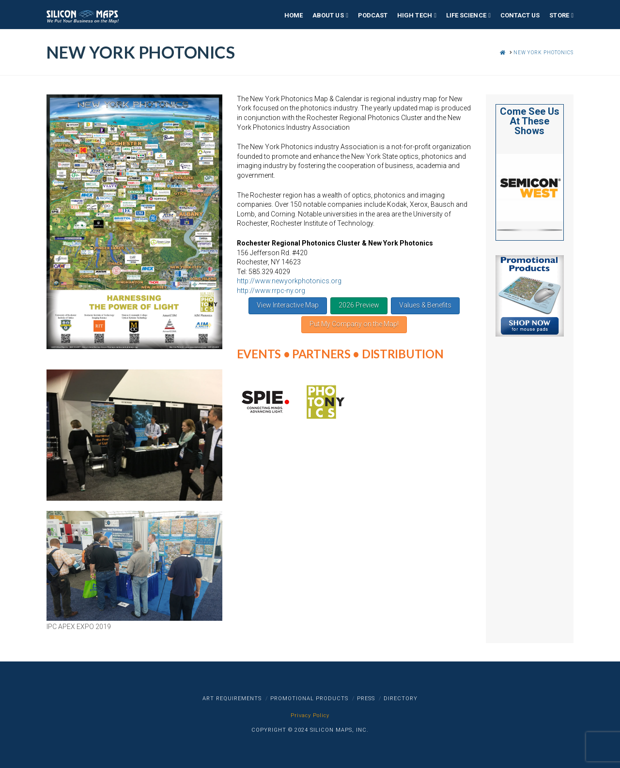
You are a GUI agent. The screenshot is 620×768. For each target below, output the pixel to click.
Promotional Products (309, 698)
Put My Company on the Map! (354, 324)
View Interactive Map (288, 305)
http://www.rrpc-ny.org (271, 290)
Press (366, 698)
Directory (401, 698)
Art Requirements (232, 698)
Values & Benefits (425, 305)
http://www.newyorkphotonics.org (289, 281)
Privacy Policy (310, 715)
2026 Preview (359, 305)
